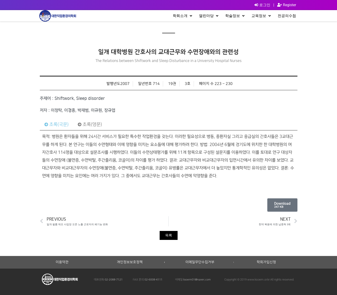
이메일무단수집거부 (199, 262)
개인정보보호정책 (130, 262)
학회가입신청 (266, 262)
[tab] (56, 124)
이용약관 (62, 262)
